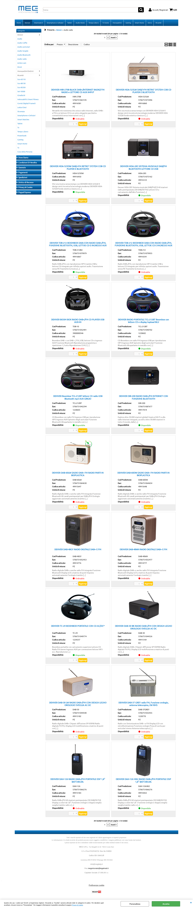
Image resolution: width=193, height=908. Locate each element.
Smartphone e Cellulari (55, 23)
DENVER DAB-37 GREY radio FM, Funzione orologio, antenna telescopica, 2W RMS (143, 703)
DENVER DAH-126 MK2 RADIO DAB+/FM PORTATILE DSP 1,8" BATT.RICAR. (143, 780)
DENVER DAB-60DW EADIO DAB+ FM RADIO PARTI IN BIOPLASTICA (143, 473)
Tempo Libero (94, 23)
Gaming (128, 23)
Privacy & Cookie (77, 905)
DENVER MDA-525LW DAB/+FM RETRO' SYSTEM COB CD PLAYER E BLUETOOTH (143, 90)
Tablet (69, 23)
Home (19, 23)
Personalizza (134, 904)
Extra (150, 23)
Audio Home (80, 23)
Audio (19, 39)
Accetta (166, 904)
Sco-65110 (21, 79)
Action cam (21, 63)
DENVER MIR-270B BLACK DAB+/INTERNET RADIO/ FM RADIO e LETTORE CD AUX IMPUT (77, 90)
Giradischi (21, 95)
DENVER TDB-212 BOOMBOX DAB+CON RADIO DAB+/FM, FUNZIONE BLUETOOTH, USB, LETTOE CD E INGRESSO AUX (78, 244)
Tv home (106, 23)
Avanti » (114, 37)
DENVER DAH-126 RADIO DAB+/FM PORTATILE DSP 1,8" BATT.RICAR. (77, 780)
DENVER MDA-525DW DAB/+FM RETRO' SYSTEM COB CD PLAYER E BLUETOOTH (78, 167)
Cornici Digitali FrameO (26, 103)
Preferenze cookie (96, 885)
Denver (27, 23)
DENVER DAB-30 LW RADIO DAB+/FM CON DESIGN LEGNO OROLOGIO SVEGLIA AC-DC (77, 703)
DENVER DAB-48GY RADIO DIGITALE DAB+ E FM (77, 549)
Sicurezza (21, 111)
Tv (18, 127)
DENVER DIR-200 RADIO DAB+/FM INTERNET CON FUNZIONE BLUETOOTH (143, 397)
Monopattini (117, 23)
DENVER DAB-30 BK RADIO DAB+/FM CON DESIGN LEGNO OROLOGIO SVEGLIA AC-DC (143, 627)
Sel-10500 (21, 91)
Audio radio (22, 59)
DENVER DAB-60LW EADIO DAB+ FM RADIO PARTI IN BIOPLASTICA (78, 473)
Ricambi (158, 23)
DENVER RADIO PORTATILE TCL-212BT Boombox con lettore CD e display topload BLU (143, 320)
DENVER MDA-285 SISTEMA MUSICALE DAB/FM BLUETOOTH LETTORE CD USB (143, 167)
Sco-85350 (21, 87)
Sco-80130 (21, 83)
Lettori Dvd (21, 107)
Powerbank (21, 135)
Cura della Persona (24, 152)
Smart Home (139, 23)
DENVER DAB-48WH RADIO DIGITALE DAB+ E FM (143, 549)
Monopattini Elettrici (25, 71)
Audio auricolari (23, 47)
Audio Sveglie (22, 51)
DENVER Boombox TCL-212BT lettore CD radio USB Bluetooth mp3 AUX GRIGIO (77, 397)
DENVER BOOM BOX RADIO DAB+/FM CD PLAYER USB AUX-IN (77, 320)
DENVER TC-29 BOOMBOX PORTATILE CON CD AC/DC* (78, 626)
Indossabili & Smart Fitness (28, 99)
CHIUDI (191, 902)
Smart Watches (23, 119)
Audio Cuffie (22, 43)
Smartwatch (38, 23)
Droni (19, 67)
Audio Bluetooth (23, 55)
